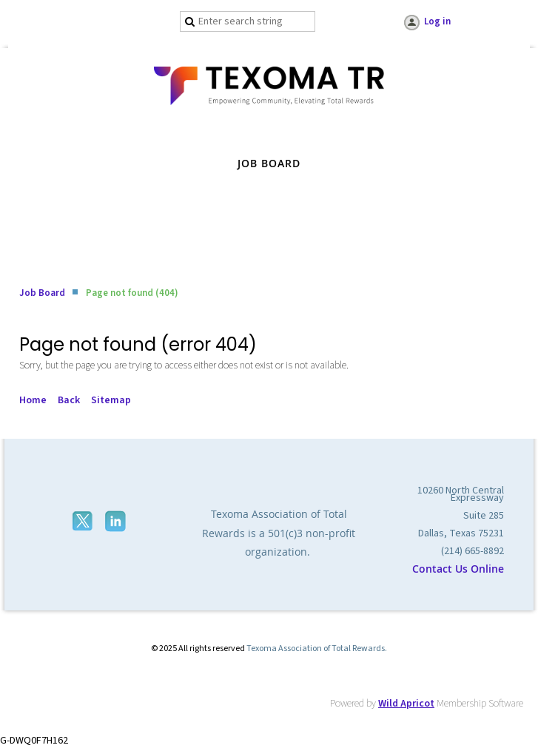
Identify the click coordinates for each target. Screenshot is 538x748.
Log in (437, 21)
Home (33, 400)
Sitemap (111, 400)
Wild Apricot (406, 703)
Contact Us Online (458, 569)
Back (69, 400)
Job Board (42, 293)
